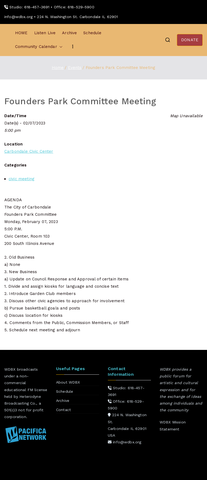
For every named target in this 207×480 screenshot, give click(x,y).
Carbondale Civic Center (28, 151)
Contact (63, 410)
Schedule (92, 32)
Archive (69, 32)
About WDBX (68, 382)
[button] (60, 46)
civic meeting (21, 178)
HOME (21, 32)
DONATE (189, 39)
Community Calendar (39, 46)
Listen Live (45, 32)
